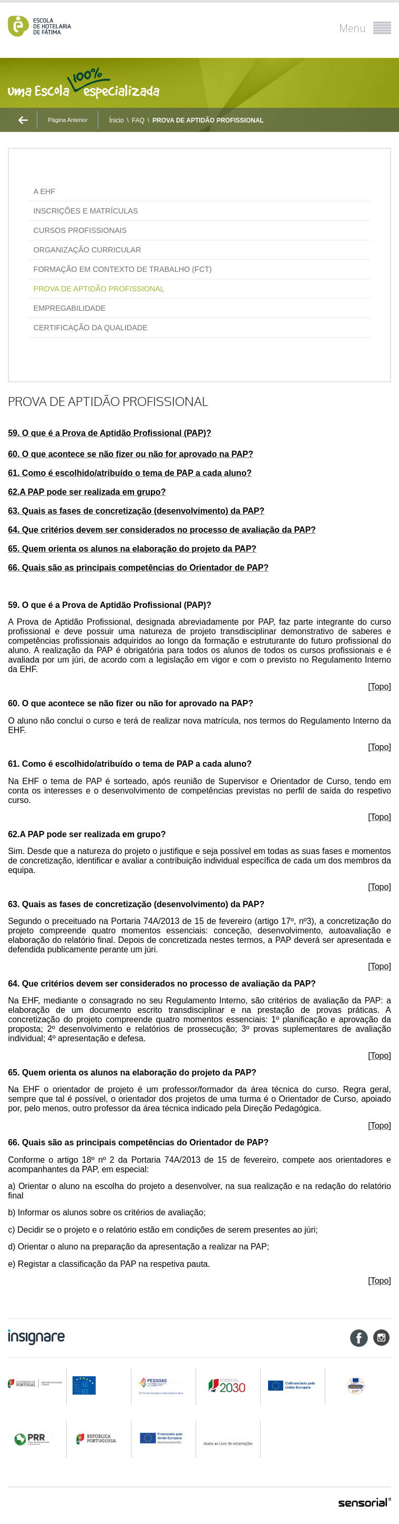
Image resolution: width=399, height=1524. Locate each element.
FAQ (138, 120)
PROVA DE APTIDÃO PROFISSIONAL (208, 120)
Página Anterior (67, 120)
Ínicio (116, 120)
